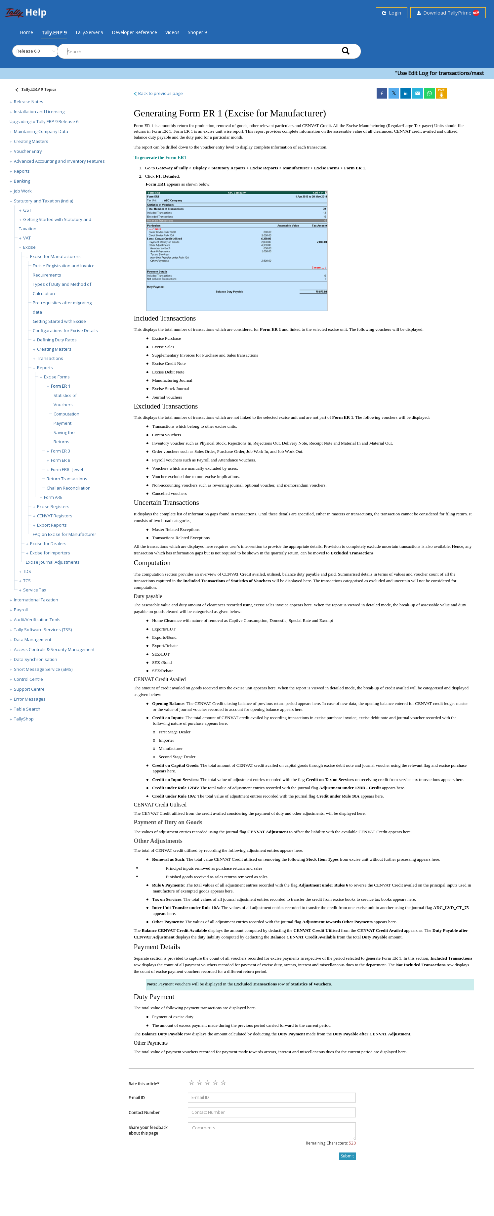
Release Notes (28, 102)
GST (27, 210)
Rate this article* (144, 1084)
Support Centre (29, 689)
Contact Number (144, 1112)
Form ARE (53, 497)
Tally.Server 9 (89, 32)
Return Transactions (67, 479)
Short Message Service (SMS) (43, 669)
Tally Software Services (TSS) (43, 629)
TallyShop (24, 719)
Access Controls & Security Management (54, 649)
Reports (22, 171)
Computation (66, 414)
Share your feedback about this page (148, 1130)
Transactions (50, 358)
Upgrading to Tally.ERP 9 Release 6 (44, 121)
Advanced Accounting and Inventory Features (59, 161)
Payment (62, 423)
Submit (347, 1156)
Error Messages (30, 699)
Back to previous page (158, 93)
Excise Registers (53, 506)
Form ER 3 (60, 451)
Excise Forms (57, 377)
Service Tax (34, 590)
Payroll (21, 610)
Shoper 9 (197, 32)
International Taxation (36, 600)
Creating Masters (31, 141)
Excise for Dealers (48, 543)
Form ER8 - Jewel (67, 469)
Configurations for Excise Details (65, 330)
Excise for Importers (50, 553)
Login (391, 12)
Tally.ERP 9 (54, 32)
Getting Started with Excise (59, 321)
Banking (22, 181)
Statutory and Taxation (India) (43, 201)
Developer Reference (134, 32)
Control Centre (28, 679)
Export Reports (52, 525)
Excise (29, 247)
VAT (27, 238)
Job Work (23, 191)
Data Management (32, 639)
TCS (27, 581)
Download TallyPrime (448, 12)
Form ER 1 (60, 386)
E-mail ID (137, 1098)
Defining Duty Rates (57, 340)
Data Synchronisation (35, 659)
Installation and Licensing (39, 111)
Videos (172, 32)
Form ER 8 (60, 460)
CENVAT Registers (54, 516)
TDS (27, 571)
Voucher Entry (28, 151)
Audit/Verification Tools (37, 620)
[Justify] (33, 90)
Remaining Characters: (331, 1143)
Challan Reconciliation (69, 488)
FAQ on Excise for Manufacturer (64, 534)
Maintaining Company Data (41, 131)
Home (26, 32)
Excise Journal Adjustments (53, 562)
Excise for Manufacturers (55, 256)
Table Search (27, 709)
